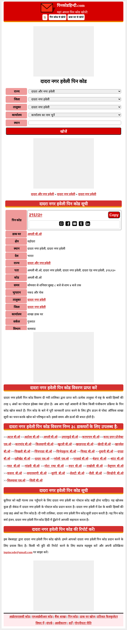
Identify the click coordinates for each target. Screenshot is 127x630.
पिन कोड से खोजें (57, 17)
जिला (17, 99)
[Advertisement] (63, 51)
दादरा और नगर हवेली (42, 194)
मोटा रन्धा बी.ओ (54, 466)
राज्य (17, 91)
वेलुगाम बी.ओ (115, 466)
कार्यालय (17, 115)
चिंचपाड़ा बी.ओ (43, 451)
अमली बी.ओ (50, 437)
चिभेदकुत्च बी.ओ (66, 451)
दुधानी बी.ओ (106, 451)
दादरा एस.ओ (42, 458)
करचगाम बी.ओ (90, 437)
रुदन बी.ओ (75, 466)
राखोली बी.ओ (95, 466)
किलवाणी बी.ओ (45, 444)
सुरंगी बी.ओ (58, 473)
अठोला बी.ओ (31, 437)
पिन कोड (73, 616)
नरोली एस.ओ (61, 458)
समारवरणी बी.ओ (36, 473)
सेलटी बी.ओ (77, 473)
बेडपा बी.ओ (99, 458)
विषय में (40, 623)
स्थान (17, 123)
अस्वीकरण (60, 623)
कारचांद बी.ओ (23, 444)
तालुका (17, 107)
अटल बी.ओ (13, 437)
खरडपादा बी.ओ (84, 444)
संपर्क (49, 623)
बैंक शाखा (60, 616)
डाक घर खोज (87, 616)
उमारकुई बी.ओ (70, 437)
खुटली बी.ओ (65, 444)
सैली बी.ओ (95, 473)
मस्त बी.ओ (13, 466)
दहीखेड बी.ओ (22, 458)
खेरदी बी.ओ (104, 444)
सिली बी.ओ (35, 480)
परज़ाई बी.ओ (80, 458)
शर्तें (70, 623)
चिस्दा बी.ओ (87, 451)
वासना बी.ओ (14, 473)
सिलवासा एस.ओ (16, 480)
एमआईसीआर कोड (42, 616)
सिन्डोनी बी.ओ (115, 473)
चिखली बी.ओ (22, 451)
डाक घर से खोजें (75, 17)
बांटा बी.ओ (117, 458)
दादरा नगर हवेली (66, 194)
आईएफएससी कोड (19, 616)
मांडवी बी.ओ (32, 466)
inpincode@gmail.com (18, 552)
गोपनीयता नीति (83, 623)
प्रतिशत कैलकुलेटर (107, 616)
